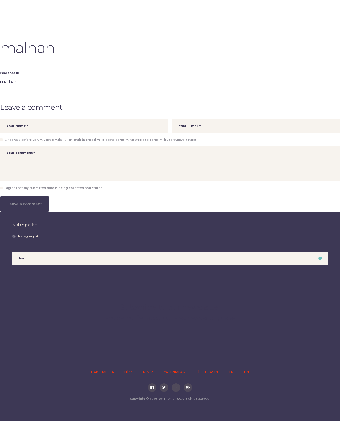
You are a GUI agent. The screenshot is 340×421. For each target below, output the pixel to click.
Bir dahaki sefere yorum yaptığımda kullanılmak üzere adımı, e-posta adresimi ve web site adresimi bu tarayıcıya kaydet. (100, 140)
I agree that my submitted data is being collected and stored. (53, 188)
